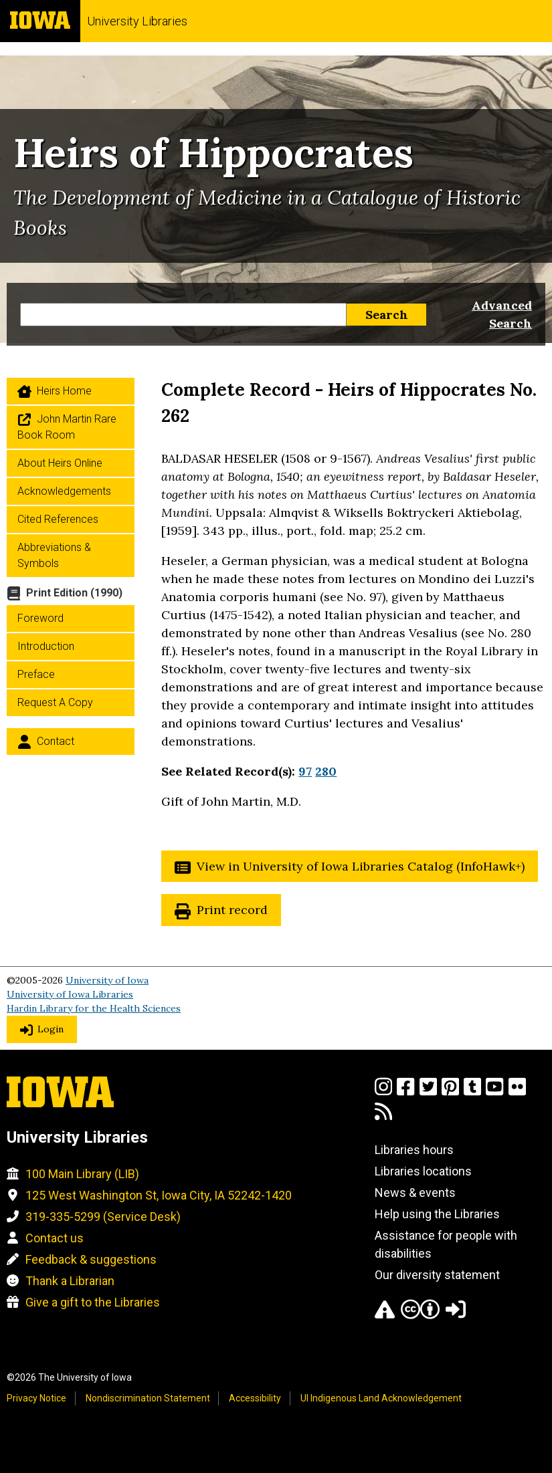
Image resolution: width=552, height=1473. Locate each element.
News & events (415, 1192)
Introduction (45, 646)
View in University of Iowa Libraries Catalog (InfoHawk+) (361, 866)
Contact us (54, 1238)
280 (326, 771)
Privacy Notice (36, 1398)
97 (305, 771)
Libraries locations (423, 1171)
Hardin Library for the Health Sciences (94, 1008)
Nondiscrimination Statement (148, 1398)
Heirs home (64, 390)
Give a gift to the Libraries (92, 1302)
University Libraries (137, 21)
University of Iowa (107, 980)
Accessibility (255, 1398)
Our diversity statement (437, 1275)
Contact (55, 741)
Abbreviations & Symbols (54, 555)
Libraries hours (414, 1150)
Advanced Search (502, 314)
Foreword (40, 618)
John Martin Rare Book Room (66, 427)
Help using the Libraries (437, 1214)
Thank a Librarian (69, 1281)
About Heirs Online (59, 463)
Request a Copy (55, 702)
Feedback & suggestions (91, 1259)
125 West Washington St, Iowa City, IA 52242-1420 (158, 1195)
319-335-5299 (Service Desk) (103, 1217)
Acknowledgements (64, 491)
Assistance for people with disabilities (446, 1244)
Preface (36, 674)
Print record (232, 909)
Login (50, 1029)
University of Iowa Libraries (70, 994)
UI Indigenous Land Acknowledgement (381, 1398)
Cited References (57, 519)
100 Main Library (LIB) (82, 1174)
